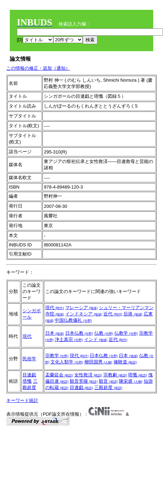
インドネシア (83, 313)
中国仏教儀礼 (73, 320)
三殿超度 (108, 387)
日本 (54, 333)
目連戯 (29, 374)
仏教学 (126, 333)
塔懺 (27, 381)
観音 (108, 381)
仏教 (103, 333)
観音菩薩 (84, 381)
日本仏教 (79, 333)
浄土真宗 (69, 339)
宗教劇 (115, 374)
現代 (54, 307)
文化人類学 (66, 361)
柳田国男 (98, 361)
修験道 (125, 361)
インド (96, 339)
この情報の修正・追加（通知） (38, 68)
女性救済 (88, 374)
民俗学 (29, 358)
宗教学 (57, 355)
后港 (132, 313)
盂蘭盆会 (59, 374)
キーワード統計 (22, 400)
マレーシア (81, 307)
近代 (112, 313)
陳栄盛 (130, 381)
